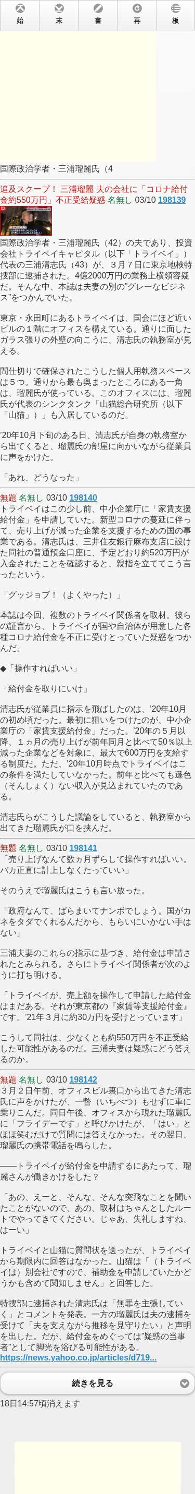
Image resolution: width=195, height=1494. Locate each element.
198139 (172, 200)
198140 (83, 497)
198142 (83, 1079)
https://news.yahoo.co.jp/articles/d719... (78, 1357)
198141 (83, 848)
